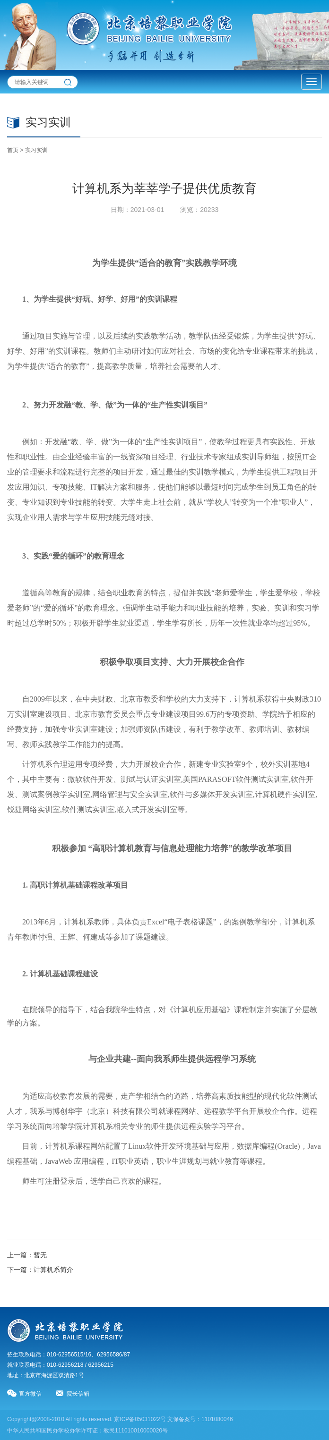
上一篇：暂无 (27, 1255)
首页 (12, 150)
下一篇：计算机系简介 (40, 1269)
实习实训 (36, 150)
